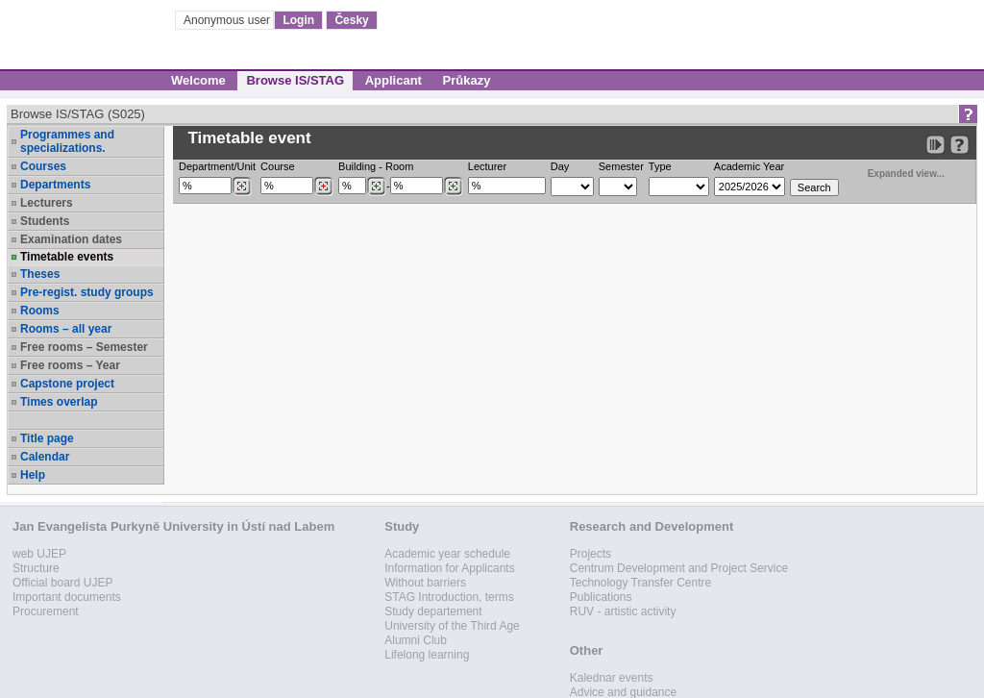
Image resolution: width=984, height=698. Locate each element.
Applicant (393, 80)
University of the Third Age (452, 626)
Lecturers (46, 203)
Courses (43, 166)
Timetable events (66, 256)
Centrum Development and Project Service (679, 568)
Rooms (40, 310)
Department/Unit (217, 166)
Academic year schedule (447, 554)
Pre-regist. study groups (87, 292)
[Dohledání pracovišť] (242, 186)
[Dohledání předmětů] (323, 186)
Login (298, 20)
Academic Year (749, 166)
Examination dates (71, 239)
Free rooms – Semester (84, 347)
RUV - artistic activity (623, 611)
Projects (590, 554)
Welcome (198, 80)
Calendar (44, 456)
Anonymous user (228, 20)
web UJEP (39, 554)
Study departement (432, 611)
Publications (601, 597)
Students (44, 221)
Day (560, 166)
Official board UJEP (62, 582)
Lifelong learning (426, 654)
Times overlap (58, 402)
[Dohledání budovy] (376, 186)
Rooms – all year (65, 329)
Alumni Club (415, 640)
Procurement (45, 611)
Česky (351, 20)
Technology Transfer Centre (640, 582)
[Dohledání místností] (453, 186)
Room (399, 166)
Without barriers (425, 582)
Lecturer (487, 166)
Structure (36, 568)
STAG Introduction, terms (449, 597)
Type (660, 166)
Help (32, 475)
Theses (40, 274)
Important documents (66, 597)
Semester (621, 166)
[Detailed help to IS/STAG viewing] (959, 145)
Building (357, 166)
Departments (55, 184)
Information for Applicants (449, 568)
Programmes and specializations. (67, 141)
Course (277, 166)
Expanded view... (896, 171)
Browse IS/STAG (295, 80)
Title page (47, 438)
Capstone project (67, 383)
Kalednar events (611, 678)
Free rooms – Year (70, 365)
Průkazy (467, 80)
